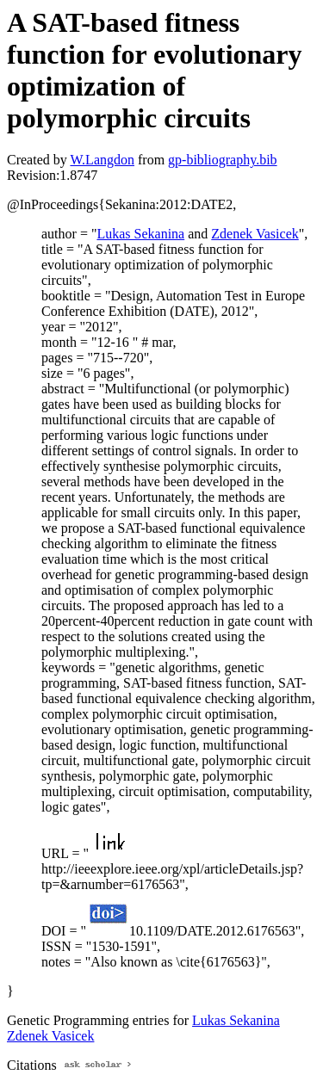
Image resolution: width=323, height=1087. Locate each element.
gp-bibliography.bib (222, 159)
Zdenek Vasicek (254, 233)
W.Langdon (102, 159)
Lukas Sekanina (140, 233)
